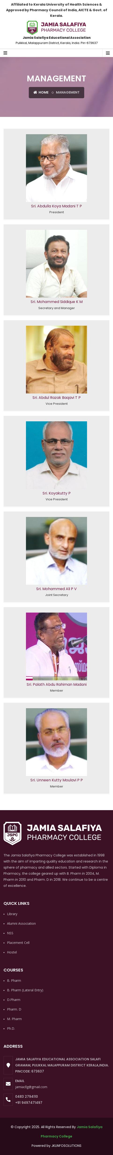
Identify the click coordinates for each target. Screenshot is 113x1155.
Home (40, 92)
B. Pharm (14, 980)
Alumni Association (21, 923)
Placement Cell (18, 942)
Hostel (12, 952)
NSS (10, 933)
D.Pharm (13, 999)
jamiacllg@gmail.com (31, 1087)
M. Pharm (14, 1019)
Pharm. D (14, 1009)
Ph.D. (11, 1028)
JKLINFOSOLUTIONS (66, 1145)
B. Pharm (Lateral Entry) (25, 990)
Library (12, 914)
